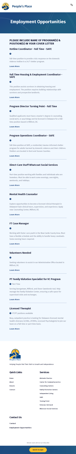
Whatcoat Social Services (49, 409)
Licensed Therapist (20, 308)
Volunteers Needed (20, 253)
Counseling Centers (47, 386)
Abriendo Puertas (46, 378)
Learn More (15, 66)
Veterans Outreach (46, 405)
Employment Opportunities (21, 428)
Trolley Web (46, 443)
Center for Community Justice (50, 382)
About (12, 382)
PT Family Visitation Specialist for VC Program (35, 279)
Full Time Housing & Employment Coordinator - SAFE (36, 75)
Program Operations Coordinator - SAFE (32, 135)
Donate (12, 386)
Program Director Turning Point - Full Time (33, 106)
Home (11, 378)
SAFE (41, 397)
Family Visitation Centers (49, 390)
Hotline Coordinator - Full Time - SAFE (31, 49)
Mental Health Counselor (24, 194)
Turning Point (45, 401)
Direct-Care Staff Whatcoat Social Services (34, 165)
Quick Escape (38, 450)
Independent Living (46, 393)
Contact (12, 390)
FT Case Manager (19, 223)
